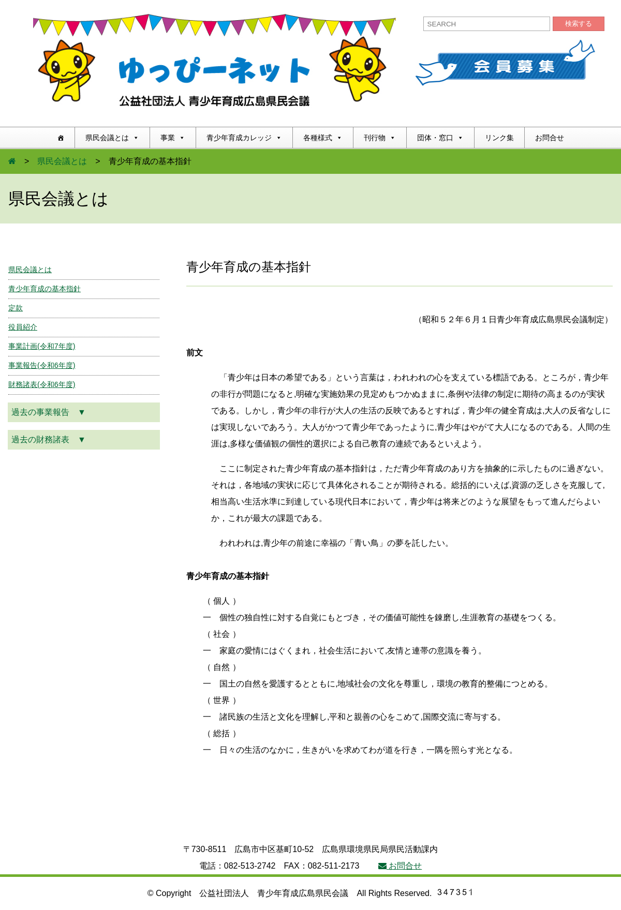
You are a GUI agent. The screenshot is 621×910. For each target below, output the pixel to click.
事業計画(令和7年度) (42, 346)
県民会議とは (112, 137)
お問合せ (549, 137)
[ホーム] (61, 137)
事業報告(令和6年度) (42, 365)
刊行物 (380, 137)
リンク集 (499, 137)
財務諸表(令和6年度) (42, 384)
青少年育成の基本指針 (44, 289)
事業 (172, 137)
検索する (578, 23)
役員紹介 (22, 327)
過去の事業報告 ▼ (48, 412)
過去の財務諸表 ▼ (48, 439)
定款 (15, 308)
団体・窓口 (440, 137)
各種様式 (323, 137)
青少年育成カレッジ (244, 137)
